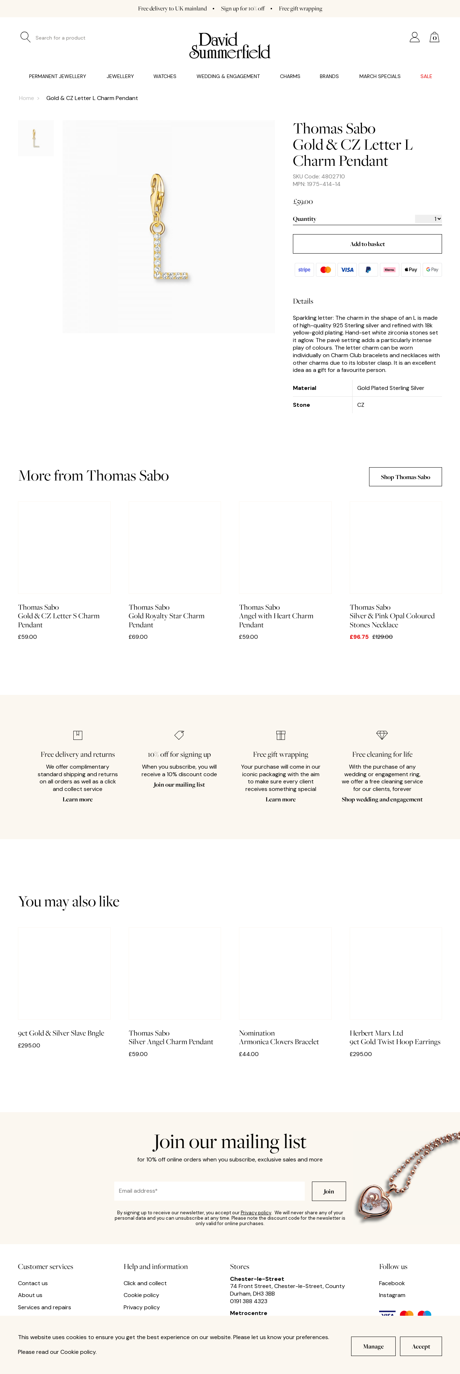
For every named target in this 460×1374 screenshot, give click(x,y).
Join (329, 1191)
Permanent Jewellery (57, 76)
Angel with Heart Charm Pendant (285, 565)
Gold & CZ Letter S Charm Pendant (64, 565)
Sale (426, 76)
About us (30, 1295)
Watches (164, 76)
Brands (329, 76)
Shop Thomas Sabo (405, 477)
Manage (373, 1346)
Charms (290, 76)
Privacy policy (256, 1212)
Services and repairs (44, 1307)
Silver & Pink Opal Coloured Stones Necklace (396, 565)
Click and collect (145, 1283)
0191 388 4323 (248, 1301)
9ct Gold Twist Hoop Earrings (396, 986)
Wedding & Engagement (228, 76)
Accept (421, 1346)
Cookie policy (141, 1295)
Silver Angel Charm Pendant (175, 986)
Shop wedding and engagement (382, 799)
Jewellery (120, 76)
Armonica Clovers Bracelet (285, 986)
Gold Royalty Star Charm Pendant (175, 565)
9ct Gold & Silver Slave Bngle (64, 982)
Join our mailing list (179, 784)
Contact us (33, 1283)
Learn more (78, 799)
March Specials (380, 76)
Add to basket (367, 244)
